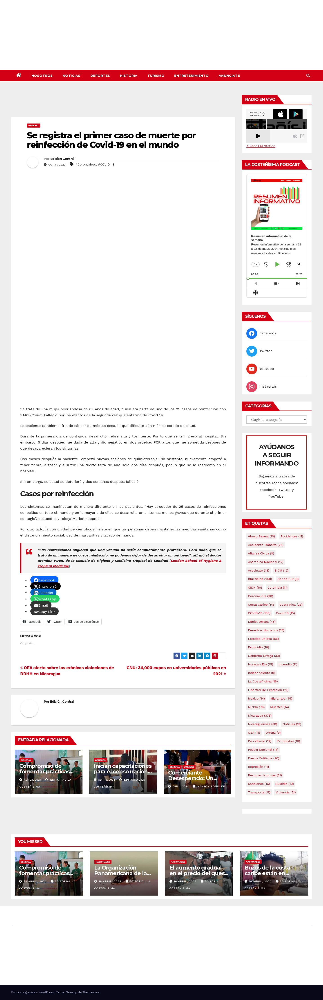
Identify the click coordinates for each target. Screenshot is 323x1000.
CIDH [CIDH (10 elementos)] (255, 587)
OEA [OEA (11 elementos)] (254, 732)
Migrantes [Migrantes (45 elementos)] (281, 698)
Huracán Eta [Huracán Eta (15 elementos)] (260, 664)
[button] (308, 75)
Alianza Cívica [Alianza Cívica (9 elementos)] (261, 553)
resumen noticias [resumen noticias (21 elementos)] (265, 775)
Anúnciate (229, 76)
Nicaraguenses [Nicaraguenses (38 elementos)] (262, 724)
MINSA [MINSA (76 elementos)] (256, 707)
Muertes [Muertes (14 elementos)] (279, 707)
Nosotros (42, 76)
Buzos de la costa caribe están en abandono (267, 873)
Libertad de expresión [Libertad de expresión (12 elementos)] (268, 690)
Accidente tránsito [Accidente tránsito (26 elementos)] (265, 545)
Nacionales (103, 862)
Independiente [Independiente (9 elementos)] (261, 673)
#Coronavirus (86, 164)
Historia (129, 76)
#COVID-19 (106, 164)
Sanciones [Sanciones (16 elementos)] (259, 784)
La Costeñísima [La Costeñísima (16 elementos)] (263, 681)
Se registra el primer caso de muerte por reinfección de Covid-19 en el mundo (111, 140)
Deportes (100, 76)
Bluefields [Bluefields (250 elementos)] (260, 579)
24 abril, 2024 (36, 881)
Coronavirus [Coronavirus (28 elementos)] (260, 596)
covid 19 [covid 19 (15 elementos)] (285, 613)
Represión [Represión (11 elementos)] (258, 766)
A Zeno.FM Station (260, 146)
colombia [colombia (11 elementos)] (277, 587)
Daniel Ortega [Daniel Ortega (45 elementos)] (261, 621)
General (33, 125)
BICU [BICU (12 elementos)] (281, 570)
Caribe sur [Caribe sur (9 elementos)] (287, 579)
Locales (189, 767)
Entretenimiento (191, 76)
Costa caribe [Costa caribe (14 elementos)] (261, 604)
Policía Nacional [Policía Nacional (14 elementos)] (263, 749)
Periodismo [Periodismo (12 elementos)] (259, 741)
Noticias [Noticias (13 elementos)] (292, 724)
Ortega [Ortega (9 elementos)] (273, 732)
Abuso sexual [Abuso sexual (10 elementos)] (261, 536)
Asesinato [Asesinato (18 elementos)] (258, 570)
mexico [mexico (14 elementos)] (256, 698)
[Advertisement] (123, 105)
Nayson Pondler (209, 786)
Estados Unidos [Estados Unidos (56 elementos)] (263, 638)
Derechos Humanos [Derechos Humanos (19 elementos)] (266, 630)
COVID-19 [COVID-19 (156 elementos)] (259, 613)
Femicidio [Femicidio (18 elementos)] (258, 647)
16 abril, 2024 (110, 881)
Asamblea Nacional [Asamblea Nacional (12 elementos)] (265, 562)
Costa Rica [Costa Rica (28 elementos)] (291, 604)
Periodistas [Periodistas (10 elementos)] (288, 741)
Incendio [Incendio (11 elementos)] (287, 664)
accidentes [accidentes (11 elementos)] (292, 536)
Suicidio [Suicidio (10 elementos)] (284, 784)
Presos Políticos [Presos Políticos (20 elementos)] (263, 758)
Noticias (71, 76)
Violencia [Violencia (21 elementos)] (286, 792)
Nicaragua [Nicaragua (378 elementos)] (260, 715)
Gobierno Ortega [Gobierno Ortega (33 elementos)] (264, 656)
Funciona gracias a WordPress (33, 992)
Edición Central (62, 159)
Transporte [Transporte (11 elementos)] (259, 792)
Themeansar (91, 992)
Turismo (156, 76)
